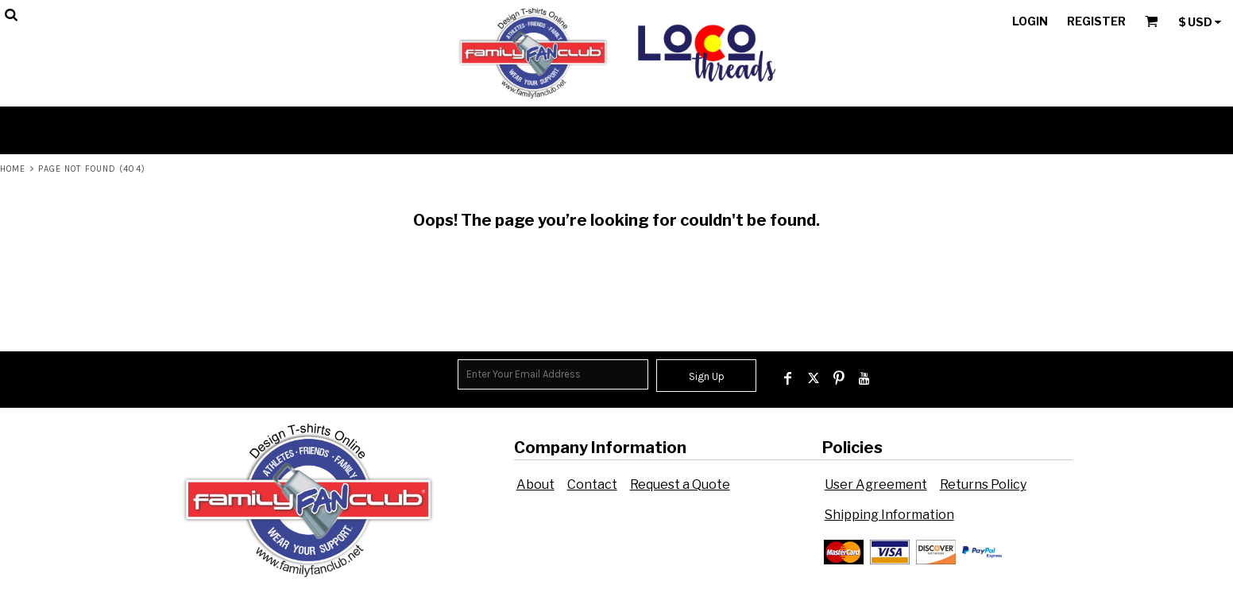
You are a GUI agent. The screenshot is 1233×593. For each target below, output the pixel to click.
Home (12, 169)
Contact (592, 484)
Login (1030, 21)
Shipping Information (889, 514)
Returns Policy (983, 484)
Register (1096, 21)
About (535, 484)
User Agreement (876, 484)
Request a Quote (680, 484)
